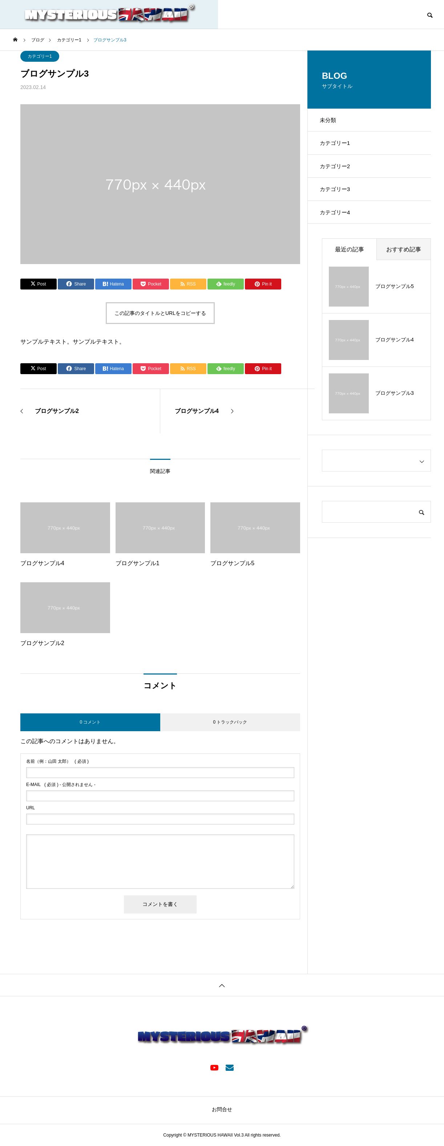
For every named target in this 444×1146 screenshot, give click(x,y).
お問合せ (222, 1109)
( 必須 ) (57, 761)
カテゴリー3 (338, 197)
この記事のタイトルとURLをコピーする (160, 313)
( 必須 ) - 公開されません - (61, 784)
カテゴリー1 (40, 56)
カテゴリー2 (338, 172)
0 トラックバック (230, 722)
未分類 (330, 121)
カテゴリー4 (338, 223)
